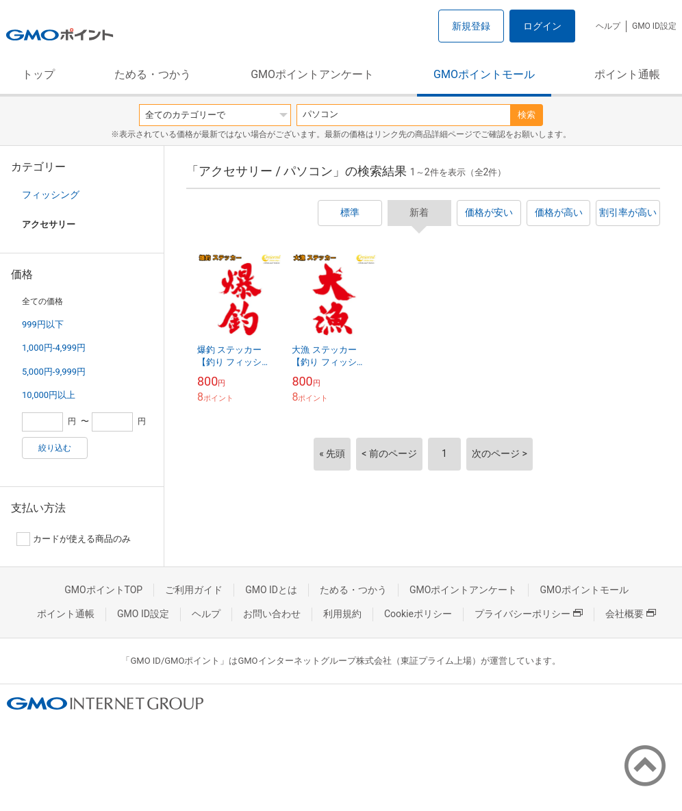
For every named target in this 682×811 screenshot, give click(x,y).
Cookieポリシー (418, 613)
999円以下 (43, 324)
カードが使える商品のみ (73, 539)
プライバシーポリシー (529, 613)
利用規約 (342, 613)
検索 (526, 115)
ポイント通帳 (627, 74)
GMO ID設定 (654, 26)
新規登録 (471, 26)
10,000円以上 (48, 395)
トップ (38, 74)
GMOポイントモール (484, 74)
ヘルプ (608, 26)
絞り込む (54, 448)
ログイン (542, 26)
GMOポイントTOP (103, 589)
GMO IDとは (271, 589)
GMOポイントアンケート (312, 74)
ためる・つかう (152, 74)
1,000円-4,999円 (54, 347)
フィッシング (50, 194)
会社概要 (630, 613)
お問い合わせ (272, 613)
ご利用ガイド (194, 589)
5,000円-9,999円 (54, 371)
